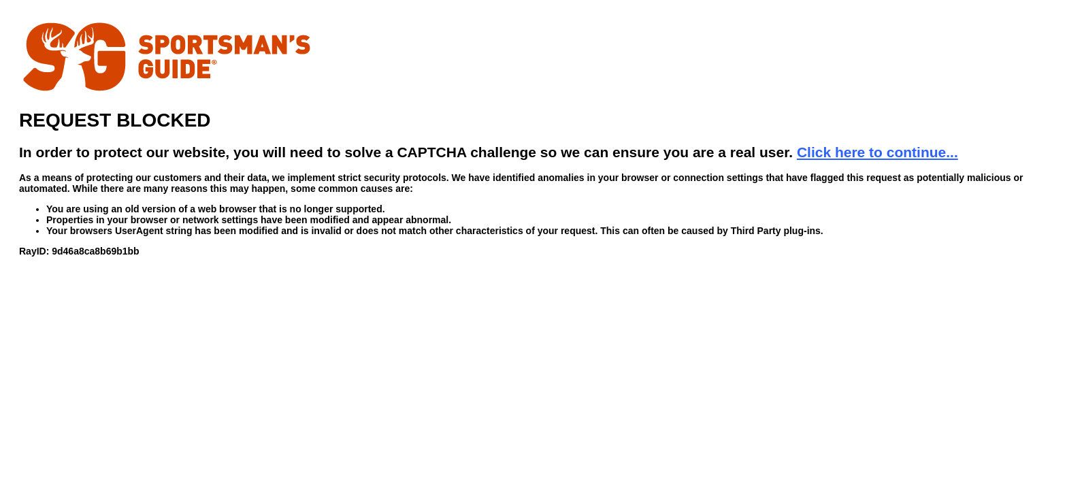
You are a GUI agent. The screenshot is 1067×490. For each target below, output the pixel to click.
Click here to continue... (877, 152)
